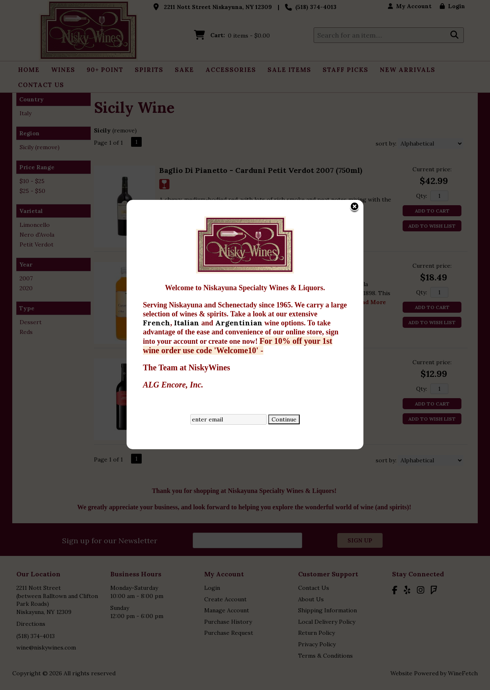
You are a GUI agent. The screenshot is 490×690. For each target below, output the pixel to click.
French (85, 239)
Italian (116, 239)
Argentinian (169, 239)
